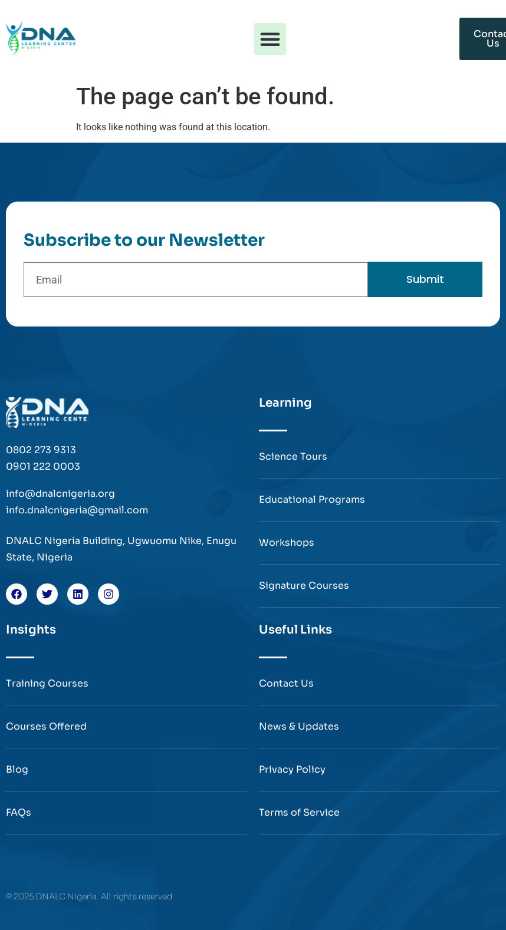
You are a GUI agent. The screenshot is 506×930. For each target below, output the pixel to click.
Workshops (286, 542)
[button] (270, 39)
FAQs (18, 812)
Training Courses (47, 683)
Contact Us (286, 683)
